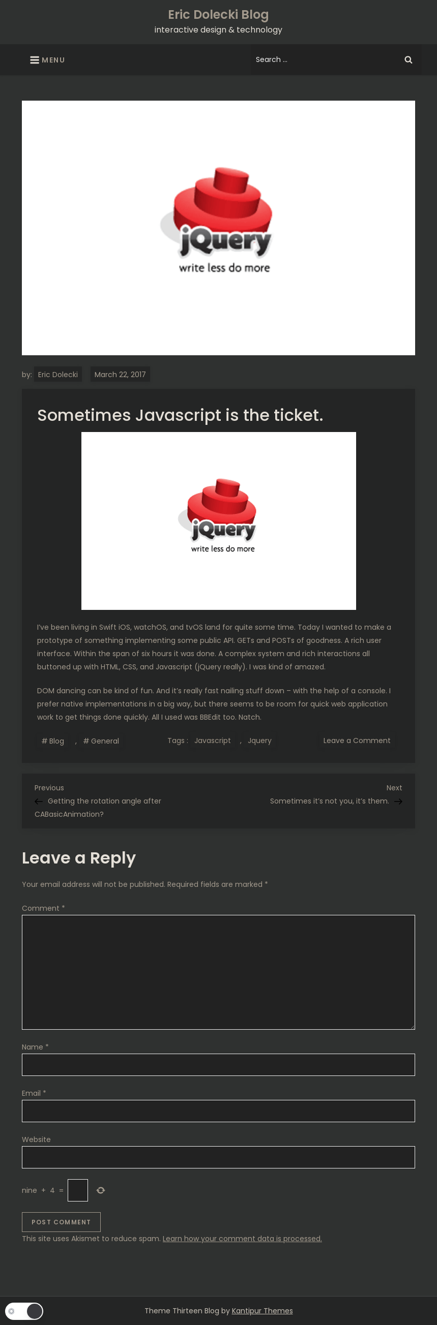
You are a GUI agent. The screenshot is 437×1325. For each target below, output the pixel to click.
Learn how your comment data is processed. (242, 1239)
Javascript (212, 740)
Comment (43, 908)
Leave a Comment (359, 740)
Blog (56, 741)
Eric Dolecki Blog (218, 14)
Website (36, 1139)
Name (35, 1047)
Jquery (260, 740)
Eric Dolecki (58, 374)
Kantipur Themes (262, 1311)
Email (34, 1093)
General (105, 741)
